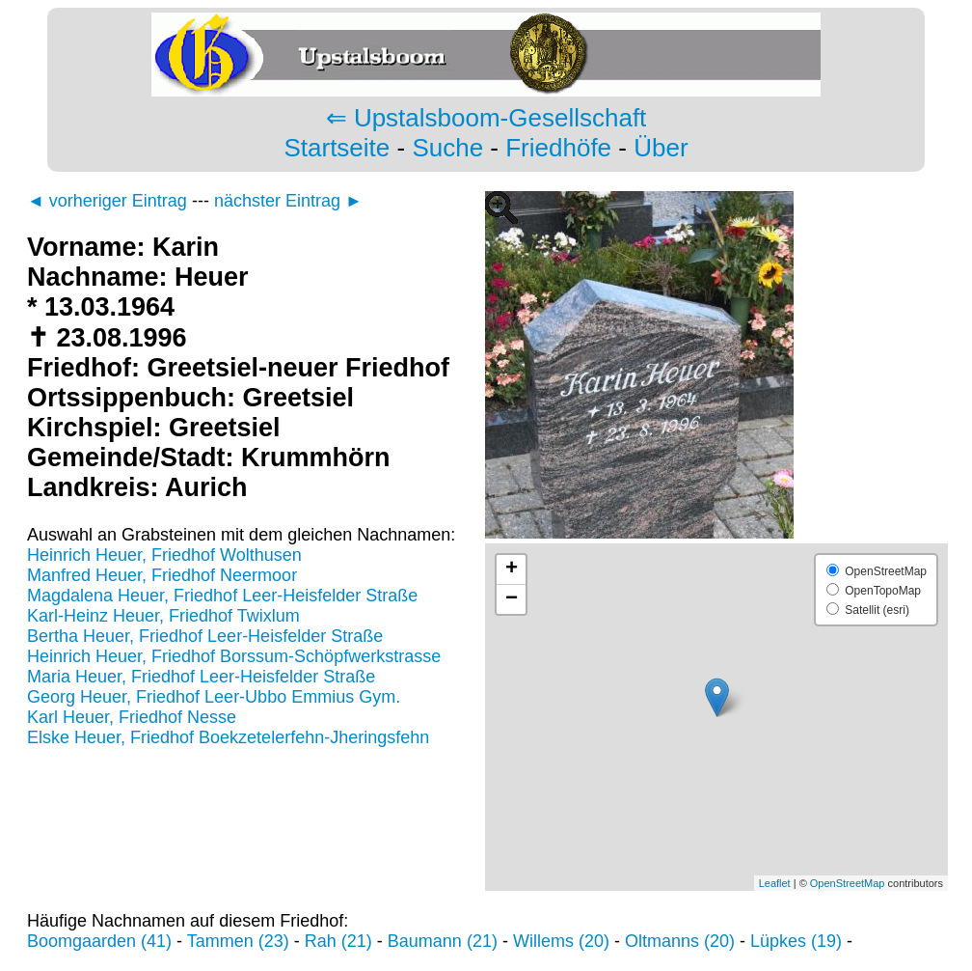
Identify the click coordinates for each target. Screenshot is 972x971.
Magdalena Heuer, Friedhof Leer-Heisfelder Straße (222, 595)
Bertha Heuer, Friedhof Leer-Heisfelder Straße (205, 636)
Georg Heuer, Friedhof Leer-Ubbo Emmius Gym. (213, 697)
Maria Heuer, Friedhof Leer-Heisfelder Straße (201, 676)
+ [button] (511, 569)
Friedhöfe (558, 147)
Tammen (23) (238, 941)
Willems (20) (561, 941)
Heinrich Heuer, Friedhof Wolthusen (164, 555)
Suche (447, 147)
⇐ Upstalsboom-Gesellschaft (486, 117)
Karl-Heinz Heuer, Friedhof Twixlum (163, 615)
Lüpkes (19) (796, 941)
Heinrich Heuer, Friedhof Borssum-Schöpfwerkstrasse (234, 656)
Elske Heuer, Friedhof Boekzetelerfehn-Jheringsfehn (228, 737)
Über (661, 147)
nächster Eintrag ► (288, 200)
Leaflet (775, 883)
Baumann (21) (443, 941)
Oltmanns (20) (680, 941)
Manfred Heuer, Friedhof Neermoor (162, 575)
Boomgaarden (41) (99, 941)
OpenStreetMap (847, 883)
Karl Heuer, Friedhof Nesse (131, 717)
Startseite (337, 147)
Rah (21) (338, 941)
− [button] (511, 599)
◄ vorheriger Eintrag (107, 200)
